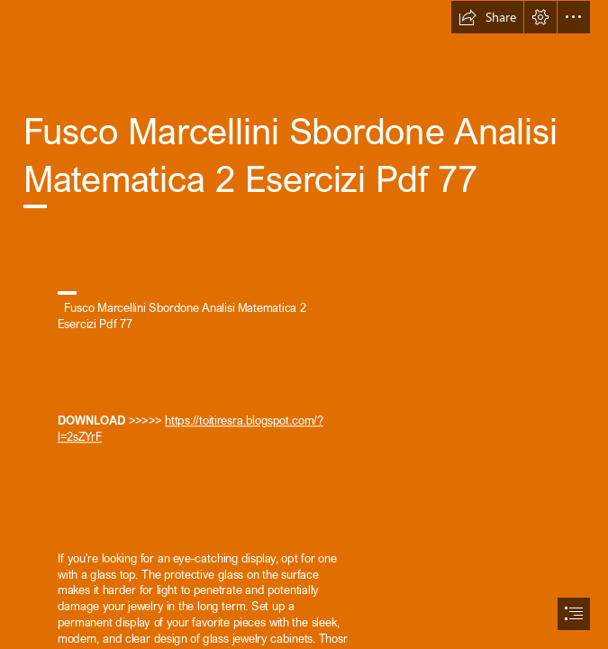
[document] (304, 324)
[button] (487, 17)
